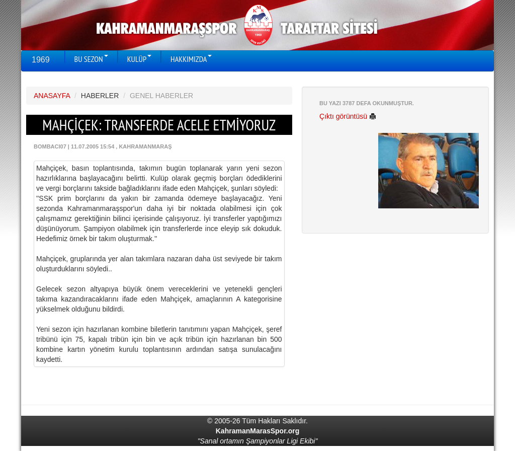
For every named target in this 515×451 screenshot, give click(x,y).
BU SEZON (91, 59)
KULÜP (139, 59)
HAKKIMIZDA (191, 59)
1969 (41, 59)
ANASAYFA (52, 96)
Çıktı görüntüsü (347, 116)
